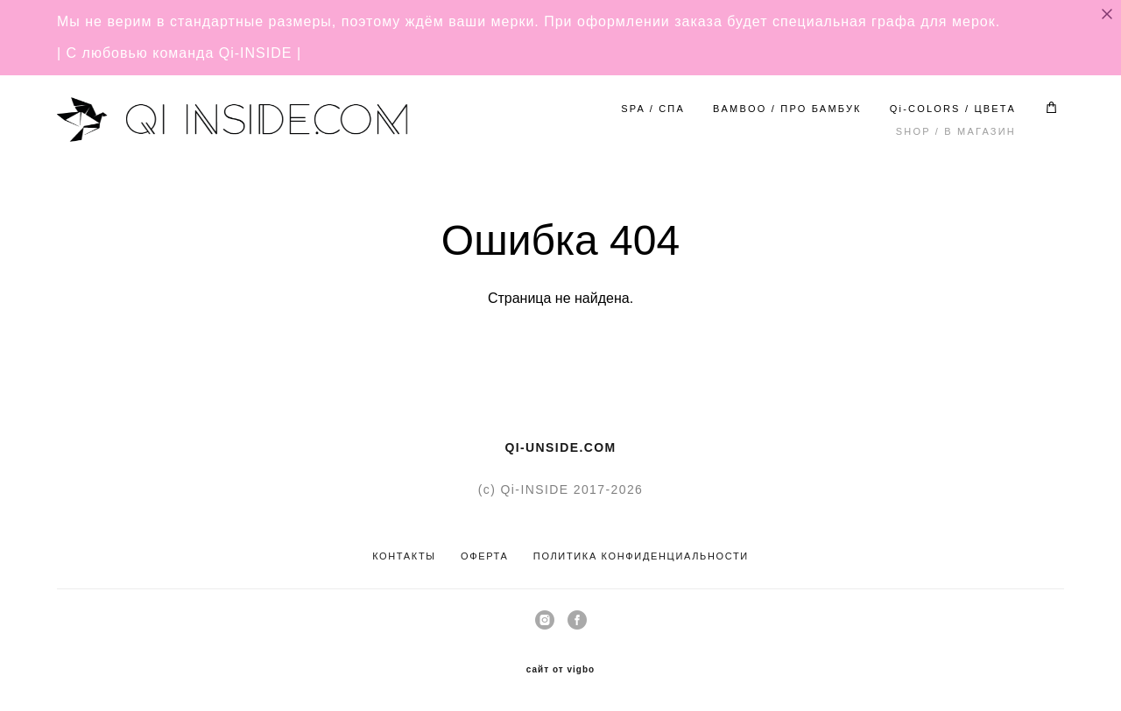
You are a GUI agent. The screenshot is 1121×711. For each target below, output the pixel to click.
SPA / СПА (653, 108)
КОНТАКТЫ (404, 556)
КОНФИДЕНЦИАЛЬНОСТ (671, 556)
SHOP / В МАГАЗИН (956, 131)
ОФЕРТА (485, 556)
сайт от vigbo (560, 669)
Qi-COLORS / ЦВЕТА (953, 108)
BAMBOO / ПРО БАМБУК (787, 108)
